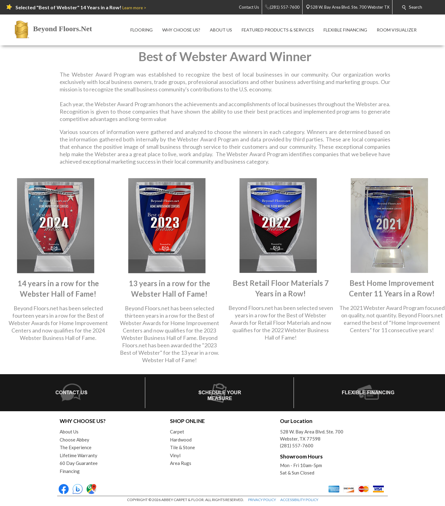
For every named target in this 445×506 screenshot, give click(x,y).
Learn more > (134, 7)
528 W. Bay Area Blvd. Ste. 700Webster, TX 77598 (311, 435)
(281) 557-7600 (296, 445)
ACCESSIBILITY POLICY (299, 499)
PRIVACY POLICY (262, 499)
